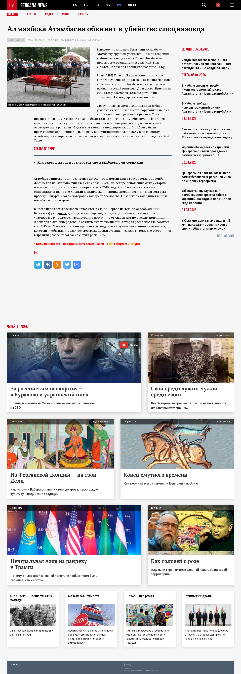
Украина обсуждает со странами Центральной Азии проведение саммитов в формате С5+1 (205, 151)
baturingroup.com (145, 670)
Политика (53, 40)
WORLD (132, 5)
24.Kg (161, 67)
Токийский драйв (198, 596)
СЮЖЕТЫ (83, 14)
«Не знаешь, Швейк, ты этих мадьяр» (31, 598)
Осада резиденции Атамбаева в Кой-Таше (81, 40)
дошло (62, 213)
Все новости (225, 236)
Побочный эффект (140, 596)
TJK (97, 5)
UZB (119, 5)
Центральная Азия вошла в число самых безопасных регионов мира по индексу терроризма (206, 177)
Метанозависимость (83, 596)
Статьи (31, 14)
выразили (41, 235)
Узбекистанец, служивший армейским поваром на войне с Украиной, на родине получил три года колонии (206, 197)
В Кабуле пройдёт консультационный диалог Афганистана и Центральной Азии (206, 107)
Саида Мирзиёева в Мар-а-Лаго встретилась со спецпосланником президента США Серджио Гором (206, 64)
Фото (65, 14)
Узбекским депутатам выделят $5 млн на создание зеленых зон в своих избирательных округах (206, 224)
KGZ (86, 5)
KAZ (75, 5)
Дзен (138, 244)
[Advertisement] (120, 299)
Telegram (120, 244)
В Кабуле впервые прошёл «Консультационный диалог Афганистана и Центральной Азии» (207, 89)
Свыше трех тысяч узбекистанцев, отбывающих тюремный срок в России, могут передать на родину (207, 133)
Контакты (15, 664)
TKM (108, 5)
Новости (12, 14)
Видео (49, 14)
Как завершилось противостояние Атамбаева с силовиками (90, 162)
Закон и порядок (36, 40)
